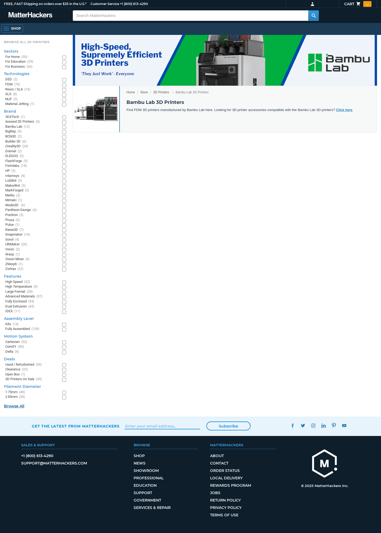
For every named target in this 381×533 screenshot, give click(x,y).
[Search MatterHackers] (313, 15)
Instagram (313, 425)
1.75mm (15, 392)
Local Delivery (226, 478)
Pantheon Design (21, 210)
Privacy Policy (226, 507)
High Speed (17, 281)
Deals (9, 359)
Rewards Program (230, 485)
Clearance (16, 369)
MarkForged (17, 190)
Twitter (302, 425)
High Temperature (21, 286)
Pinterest (333, 425)
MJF (11, 99)
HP (10, 170)
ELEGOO (14, 156)
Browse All (14, 406)
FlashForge (16, 161)
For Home (16, 56)
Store (144, 92)
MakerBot (15, 185)
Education (145, 485)
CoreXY (14, 346)
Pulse (12, 224)
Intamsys (15, 175)
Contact (219, 463)
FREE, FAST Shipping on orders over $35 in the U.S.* (45, 4)
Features (12, 276)
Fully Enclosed (19, 301)
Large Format (19, 291)
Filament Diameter (22, 386)
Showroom (146, 470)
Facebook (292, 425)
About (217, 455)
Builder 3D (15, 141)
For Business (19, 66)
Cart (357, 4)
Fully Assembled (22, 329)
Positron (14, 215)
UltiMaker (16, 244)
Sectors (11, 51)
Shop (139, 455)
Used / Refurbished (23, 364)
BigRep (13, 131)
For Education (19, 61)
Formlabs (16, 165)
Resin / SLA (17, 89)
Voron (12, 249)
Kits (12, 324)
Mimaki (13, 200)
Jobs (215, 492)
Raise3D (14, 229)
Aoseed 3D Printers (22, 121)
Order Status (225, 470)
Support (143, 492)
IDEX (12, 311)
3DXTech (15, 117)
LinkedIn (323, 425)
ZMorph (14, 264)
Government (147, 500)
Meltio (12, 195)
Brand (10, 111)
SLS (11, 94)
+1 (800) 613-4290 (134, 4)
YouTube (344, 425)
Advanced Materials (24, 296)
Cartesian (16, 341)
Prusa (12, 220)
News (140, 463)
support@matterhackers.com (54, 463)
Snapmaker (17, 234)
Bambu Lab (17, 126)
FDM (12, 84)
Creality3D (16, 146)
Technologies (16, 73)
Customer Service (104, 4)
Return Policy (225, 500)
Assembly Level (19, 318)
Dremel (13, 151)
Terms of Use (224, 515)
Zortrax (14, 269)
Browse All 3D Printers (27, 42)
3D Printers (161, 92)
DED (11, 79)
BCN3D (13, 136)
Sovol (12, 239)
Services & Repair (152, 507)
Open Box (15, 374)
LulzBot (13, 180)
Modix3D (15, 205)
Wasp (12, 254)
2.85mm (15, 396)
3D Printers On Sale (23, 379)
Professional (149, 478)
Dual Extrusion (19, 306)
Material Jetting (19, 104)
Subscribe (228, 426)
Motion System (18, 336)
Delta (12, 351)
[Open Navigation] (12, 28)
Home (130, 92)
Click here (344, 110)
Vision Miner (17, 259)
